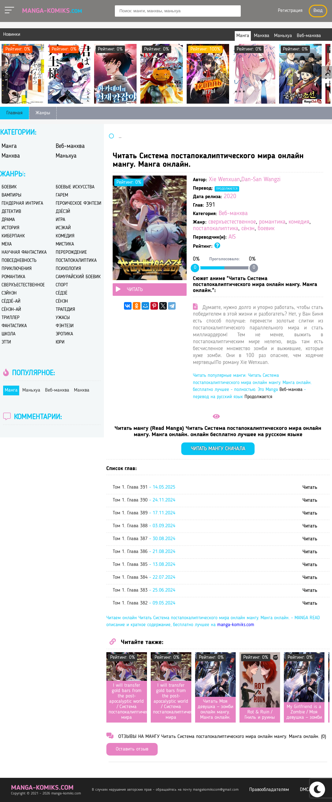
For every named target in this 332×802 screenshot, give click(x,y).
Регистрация (290, 10)
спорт (62, 285)
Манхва (11, 156)
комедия (299, 222)
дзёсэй (63, 211)
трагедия (65, 309)
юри (60, 342)
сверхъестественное (232, 222)
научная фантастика (24, 252)
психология (68, 269)
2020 (230, 197)
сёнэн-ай (11, 309)
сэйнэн (9, 293)
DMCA (306, 789)
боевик (266, 229)
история (10, 228)
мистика (65, 244)
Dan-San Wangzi (261, 180)
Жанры (43, 113)
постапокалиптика (215, 229)
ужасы (63, 318)
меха (7, 244)
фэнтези (65, 326)
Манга (9, 146)
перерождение (71, 252)
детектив (11, 211)
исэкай (63, 228)
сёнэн (248, 229)
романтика (272, 222)
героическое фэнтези (78, 203)
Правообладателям (269, 789)
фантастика (14, 326)
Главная (14, 113)
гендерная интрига (22, 203)
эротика (64, 334)
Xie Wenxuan (224, 180)
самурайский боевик (78, 277)
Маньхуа (66, 156)
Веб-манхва (233, 214)
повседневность (19, 260)
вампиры (11, 195)
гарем (62, 195)
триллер (11, 318)
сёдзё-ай (11, 301)
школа (8, 334)
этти (6, 342)
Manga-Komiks (52, 11)
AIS (232, 237)
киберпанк (13, 236)
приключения (16, 269)
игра (60, 220)
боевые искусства (75, 187)
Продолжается (227, 188)
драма (8, 220)
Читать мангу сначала (218, 449)
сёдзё (61, 293)
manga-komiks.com (235, 625)
